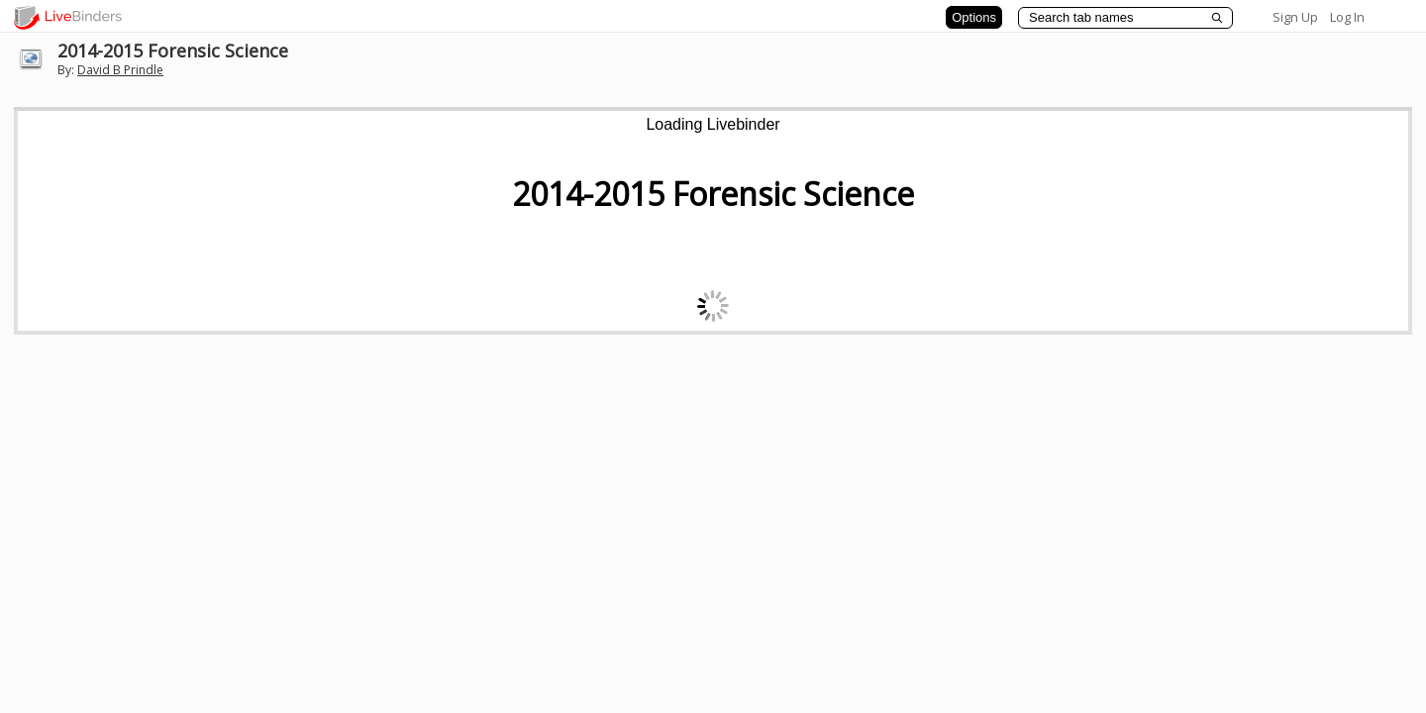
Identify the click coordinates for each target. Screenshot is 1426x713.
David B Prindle (120, 69)
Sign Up (1295, 17)
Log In (1347, 17)
